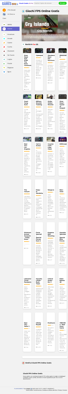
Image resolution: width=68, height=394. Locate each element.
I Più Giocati (9, 10)
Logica (7, 59)
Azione (7, 28)
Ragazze (8, 67)
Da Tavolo (8, 55)
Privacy (60, 390)
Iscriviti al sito (38, 390)
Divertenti (8, 51)
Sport (7, 71)
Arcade (7, 38)
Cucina (7, 47)
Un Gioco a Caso (9, 16)
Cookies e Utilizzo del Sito (49, 390)
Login (62, 3)
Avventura (8, 34)
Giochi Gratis (23, 3)
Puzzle (7, 63)
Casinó (7, 42)
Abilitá (7, 24)
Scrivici (65, 390)
